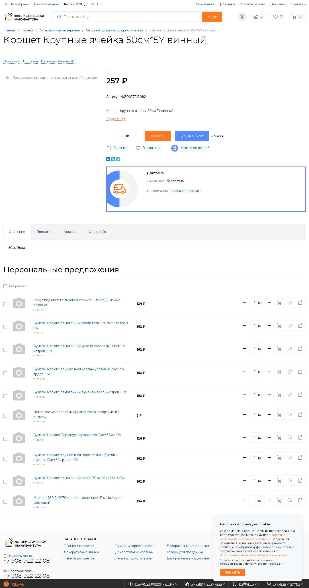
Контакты (298, 4)
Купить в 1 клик (192, 136)
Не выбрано (16, 4)
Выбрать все (17, 286)
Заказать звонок (46, 4)
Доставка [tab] (43, 232)
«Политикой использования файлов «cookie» (254, 554)
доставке (179, 191)
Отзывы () (66, 61)
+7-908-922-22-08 (26, 545)
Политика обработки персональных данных (181, 574)
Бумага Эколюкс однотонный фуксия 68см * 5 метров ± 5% (80, 385)
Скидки (227, 4)
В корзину (158, 136)
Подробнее (115, 118)
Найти (212, 17)
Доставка (278, 4)
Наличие (48, 61)
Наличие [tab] (70, 232)
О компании (204, 4)
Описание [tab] (17, 232)
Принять (233, 572)
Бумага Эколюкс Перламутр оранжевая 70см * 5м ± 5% (77, 425)
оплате (195, 191)
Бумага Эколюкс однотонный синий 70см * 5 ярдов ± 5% (78, 465)
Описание (11, 61)
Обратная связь (18, 555)
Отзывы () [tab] (97, 232)
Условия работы (253, 4)
